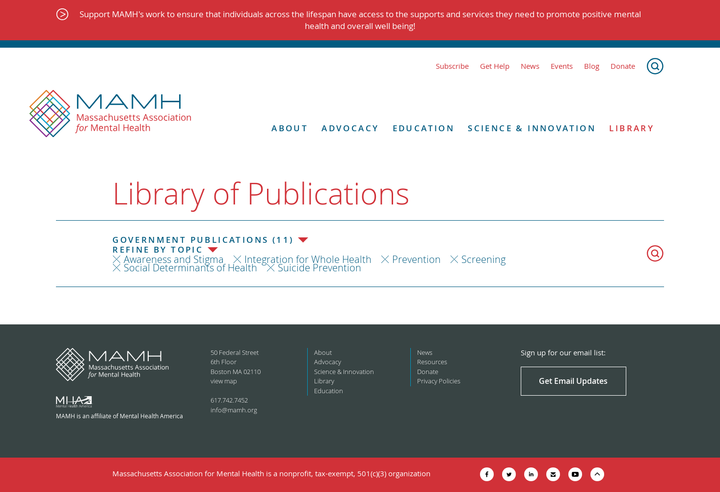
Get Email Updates (573, 381)
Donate (623, 66)
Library (631, 128)
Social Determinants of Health (190, 267)
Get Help (494, 66)
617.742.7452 (229, 400)
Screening (483, 259)
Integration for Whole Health (308, 259)
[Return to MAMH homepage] (110, 114)
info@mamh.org (234, 409)
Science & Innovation (532, 128)
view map (224, 380)
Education (424, 128)
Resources (432, 361)
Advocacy (350, 128)
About (289, 128)
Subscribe (452, 66)
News (530, 66)
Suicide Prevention (319, 267)
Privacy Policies (438, 380)
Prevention (416, 259)
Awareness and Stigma (174, 259)
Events (562, 66)
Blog (591, 66)
